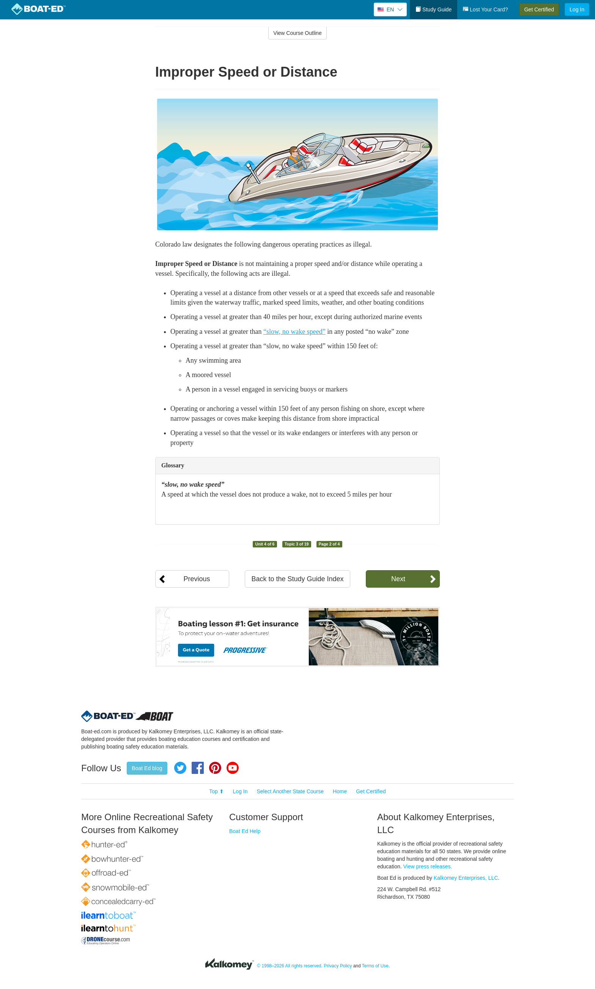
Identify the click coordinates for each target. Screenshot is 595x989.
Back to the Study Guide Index (297, 579)
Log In (577, 9)
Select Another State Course (290, 791)
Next (398, 579)
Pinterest (215, 768)
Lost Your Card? (485, 9)
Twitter (180, 768)
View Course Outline (297, 33)
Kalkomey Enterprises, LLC (466, 878)
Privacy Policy (338, 966)
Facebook (198, 768)
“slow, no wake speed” (294, 331)
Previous (196, 579)
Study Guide (434, 9)
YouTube (233, 768)
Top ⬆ (216, 791)
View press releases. (427, 866)
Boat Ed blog (147, 768)
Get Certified (539, 9)
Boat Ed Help (245, 831)
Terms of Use (375, 966)
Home (340, 791)
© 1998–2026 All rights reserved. (290, 966)
